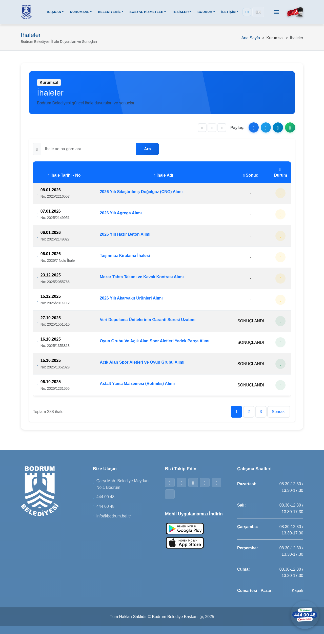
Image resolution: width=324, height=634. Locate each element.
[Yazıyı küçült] (202, 127)
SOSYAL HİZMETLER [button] (146, 12)
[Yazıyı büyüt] (221, 127)
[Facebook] (170, 482)
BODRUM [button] (205, 12)
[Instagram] (193, 482)
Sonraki (279, 411)
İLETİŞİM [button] (228, 12)
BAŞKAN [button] (54, 12)
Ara (147, 149)
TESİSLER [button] (180, 12)
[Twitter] (181, 482)
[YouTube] (170, 494)
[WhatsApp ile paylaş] (290, 127)
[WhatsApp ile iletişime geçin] (304, 614)
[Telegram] (216, 482)
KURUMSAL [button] (79, 12)
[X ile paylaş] (266, 127)
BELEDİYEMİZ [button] (109, 12)
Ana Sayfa (250, 38)
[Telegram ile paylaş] (278, 127)
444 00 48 (105, 497)
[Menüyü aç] (276, 12)
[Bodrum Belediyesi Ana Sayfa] (26, 12)
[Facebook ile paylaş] (254, 127)
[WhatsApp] (205, 482)
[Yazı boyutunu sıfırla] (212, 127)
